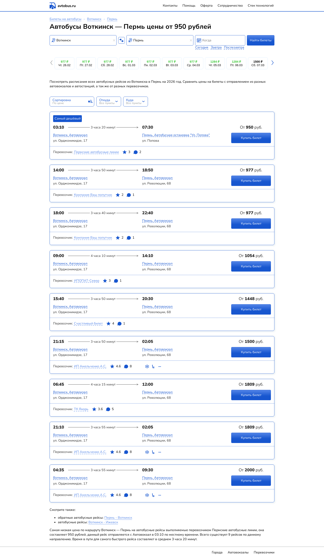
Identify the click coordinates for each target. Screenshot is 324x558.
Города (217, 552)
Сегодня (201, 47)
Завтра (216, 47)
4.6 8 (121, 367)
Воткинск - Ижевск (103, 522)
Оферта (206, 5)
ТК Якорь (81, 409)
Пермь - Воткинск (118, 517)
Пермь (112, 19)
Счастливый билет (88, 323)
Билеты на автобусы (65, 19)
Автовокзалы (238, 552)
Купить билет (251, 137)
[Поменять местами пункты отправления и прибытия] (121, 40)
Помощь (188, 5)
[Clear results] (114, 40)
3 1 (112, 281)
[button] (52, 63)
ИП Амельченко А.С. (90, 366)
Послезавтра (234, 47)
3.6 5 (103, 410)
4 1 (115, 324)
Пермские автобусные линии (96, 152)
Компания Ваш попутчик (93, 195)
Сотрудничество (230, 5)
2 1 (125, 196)
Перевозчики (264, 552)
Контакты (170, 5)
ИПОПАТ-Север (86, 280)
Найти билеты (261, 40)
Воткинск (94, 19)
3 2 (132, 153)
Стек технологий (261, 5)
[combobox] (83, 40)
